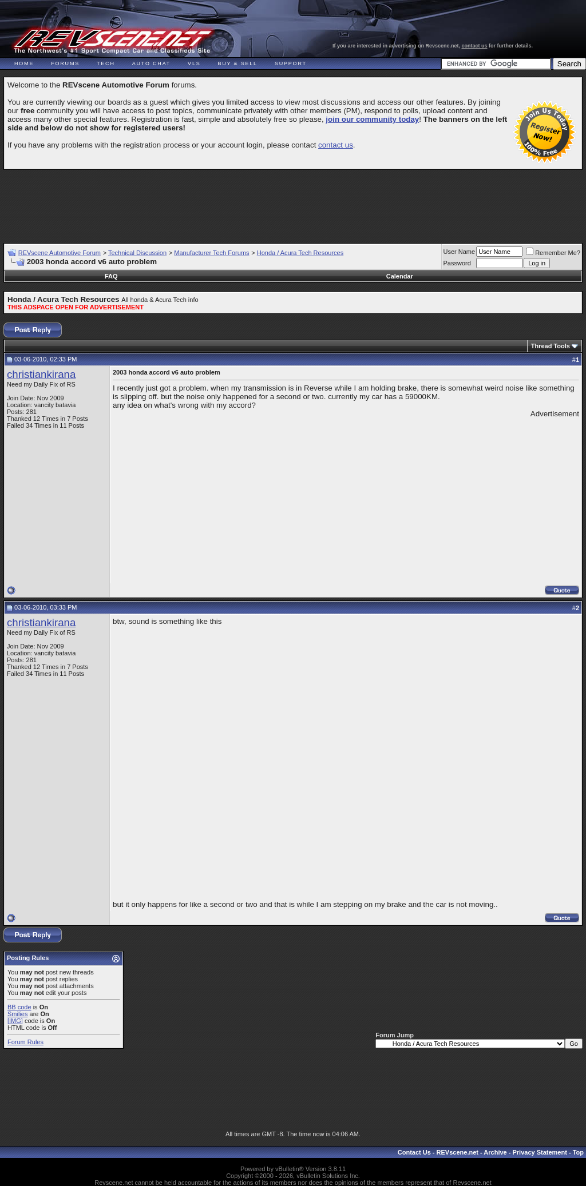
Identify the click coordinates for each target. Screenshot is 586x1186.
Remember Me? (553, 252)
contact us (475, 46)
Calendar (399, 276)
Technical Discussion (137, 252)
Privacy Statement (539, 1152)
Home (24, 63)
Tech (106, 63)
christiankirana (41, 374)
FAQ (111, 276)
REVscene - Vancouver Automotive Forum (112, 41)
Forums (65, 63)
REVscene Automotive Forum (59, 252)
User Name (460, 251)
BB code (19, 1007)
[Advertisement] (293, 201)
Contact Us (414, 1152)
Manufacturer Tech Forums (211, 252)
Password (457, 263)
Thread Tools (550, 346)
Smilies (17, 1013)
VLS (194, 63)
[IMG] (15, 1020)
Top (578, 1152)
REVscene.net (457, 1152)
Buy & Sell (238, 63)
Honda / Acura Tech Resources (300, 252)
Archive (495, 1152)
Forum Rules (25, 1041)
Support (291, 63)
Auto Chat (151, 63)
